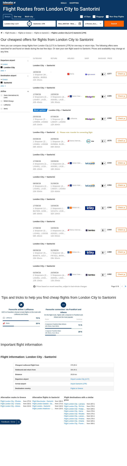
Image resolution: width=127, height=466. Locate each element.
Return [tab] (7, 17)
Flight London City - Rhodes (11, 401)
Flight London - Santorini (41, 406)
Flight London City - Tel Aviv (74, 406)
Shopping (74, 3)
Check (121, 74)
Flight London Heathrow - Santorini (43, 408)
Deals (64, 3)
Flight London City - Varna (73, 411)
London (5, 64)
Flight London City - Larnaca (74, 404)
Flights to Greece (77, 388)
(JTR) (79, 384)
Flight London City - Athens (10, 406)
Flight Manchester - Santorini (42, 401)
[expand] (2, 421)
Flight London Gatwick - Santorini (43, 404)
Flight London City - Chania (10, 404)
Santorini (8, 83)
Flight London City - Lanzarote (75, 416)
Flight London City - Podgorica (75, 409)
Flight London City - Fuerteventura (75, 423)
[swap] (29, 23)
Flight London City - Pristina (74, 419)
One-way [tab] (17, 17)
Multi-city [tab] (29, 17)
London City (9, 67)
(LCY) (80, 379)
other (3, 71)
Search (114, 24)
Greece (5, 79)
